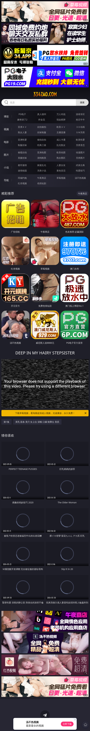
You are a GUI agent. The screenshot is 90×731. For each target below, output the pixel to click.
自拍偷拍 (41, 126)
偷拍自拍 (41, 139)
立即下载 (67, 723)
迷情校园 (22, 170)
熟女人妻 (22, 132)
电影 (6, 142)
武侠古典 (80, 165)
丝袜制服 (41, 132)
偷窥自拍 (22, 152)
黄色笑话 (61, 170)
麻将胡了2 (22, 119)
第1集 (6, 421)
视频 (6, 129)
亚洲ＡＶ (22, 126)
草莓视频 (61, 177)
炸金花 (41, 119)
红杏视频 (22, 183)
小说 (6, 167)
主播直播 (61, 132)
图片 (6, 154)
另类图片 (80, 157)
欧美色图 (61, 152)
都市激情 (22, 165)
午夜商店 (41, 177)
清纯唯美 (41, 157)
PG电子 (22, 114)
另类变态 (80, 145)
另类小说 (41, 170)
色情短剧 (41, 183)
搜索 (82, 102)
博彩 (6, 116)
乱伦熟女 (61, 145)
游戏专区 (80, 114)
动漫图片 (80, 152)
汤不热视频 (80, 177)
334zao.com (45, 94)
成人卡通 (61, 139)
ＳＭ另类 (80, 132)
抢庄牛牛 (80, 119)
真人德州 (41, 114)
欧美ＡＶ (61, 126)
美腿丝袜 (22, 157)
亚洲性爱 (22, 139)
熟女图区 (61, 157)
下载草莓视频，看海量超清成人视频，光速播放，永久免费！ (51, 413)
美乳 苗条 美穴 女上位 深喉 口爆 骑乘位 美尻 (37, 421)
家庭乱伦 (41, 165)
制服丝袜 (22, 145)
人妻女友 (61, 165)
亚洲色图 (41, 152)
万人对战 (61, 114)
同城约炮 (22, 177)
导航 (6, 180)
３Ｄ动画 (80, 126)
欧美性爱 (80, 139)
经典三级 (41, 145)
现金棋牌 (61, 119)
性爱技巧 (80, 170)
